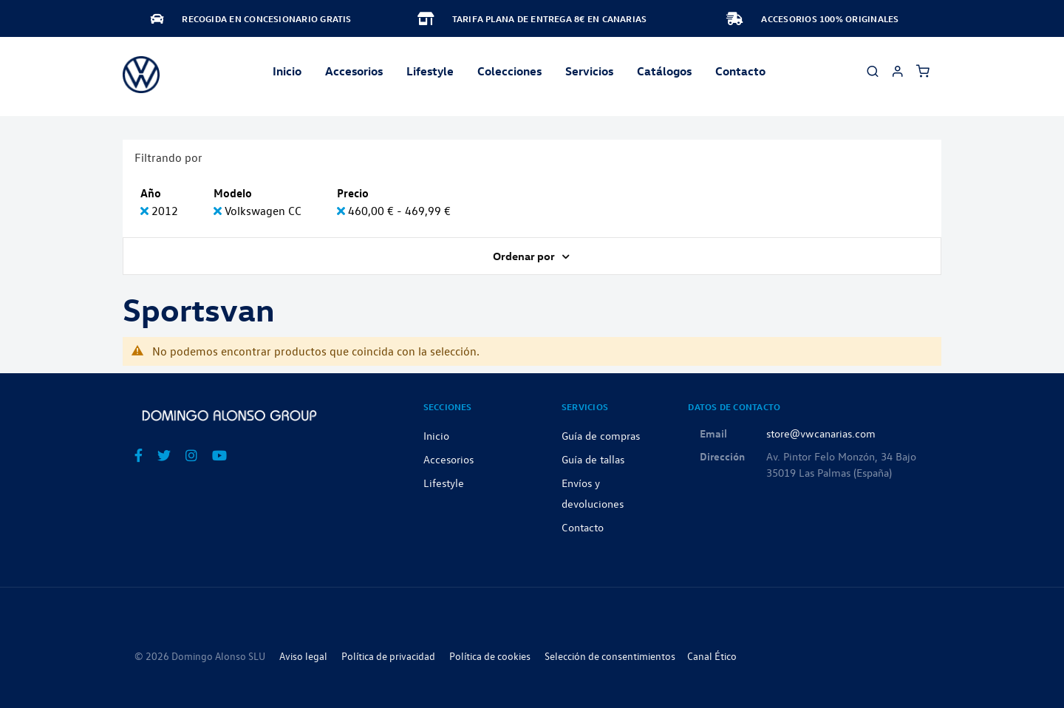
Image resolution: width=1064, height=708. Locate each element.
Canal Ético (712, 656)
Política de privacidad (388, 656)
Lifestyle (430, 71)
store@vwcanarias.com (821, 433)
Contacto (740, 71)
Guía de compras (601, 435)
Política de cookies (490, 656)
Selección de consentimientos (610, 656)
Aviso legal (303, 656)
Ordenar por (525, 255)
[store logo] (141, 74)
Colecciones (509, 71)
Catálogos (664, 71)
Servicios (589, 71)
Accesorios (448, 459)
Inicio (287, 71)
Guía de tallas (593, 459)
